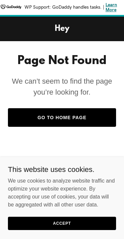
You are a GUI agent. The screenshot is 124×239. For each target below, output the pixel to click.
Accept (62, 223)
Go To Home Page (61, 117)
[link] (62, 29)
